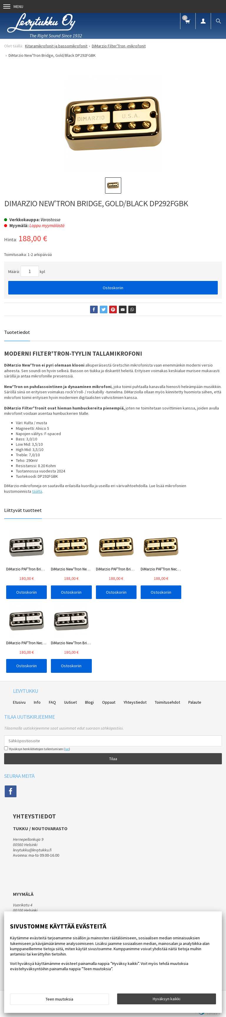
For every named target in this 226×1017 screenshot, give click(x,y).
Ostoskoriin (113, 287)
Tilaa (113, 758)
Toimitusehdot (167, 702)
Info (37, 702)
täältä (37, 491)
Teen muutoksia (59, 999)
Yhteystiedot (135, 702)
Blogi (89, 702)
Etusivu (19, 702)
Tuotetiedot (17, 332)
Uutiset (70, 702)
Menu (13, 6)
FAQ (52, 702)
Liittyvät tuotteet (23, 510)
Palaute (194, 702)
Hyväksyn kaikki (166, 998)
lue (67, 749)
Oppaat (108, 702)
